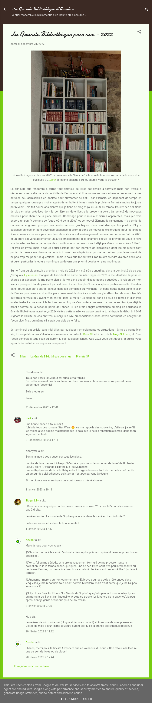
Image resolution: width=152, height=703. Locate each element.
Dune (52, 179)
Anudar (30, 540)
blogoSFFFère (121, 334)
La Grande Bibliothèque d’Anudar (42, 9)
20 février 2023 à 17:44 (40, 657)
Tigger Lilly (32, 500)
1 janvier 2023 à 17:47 (39, 529)
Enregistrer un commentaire (31, 666)
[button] (139, 32)
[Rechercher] (146, 10)
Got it (88, 699)
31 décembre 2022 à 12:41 (42, 407)
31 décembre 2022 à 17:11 (42, 440)
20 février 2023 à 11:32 (40, 631)
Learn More (70, 699)
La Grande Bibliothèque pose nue (51, 356)
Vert (28, 418)
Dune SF (88, 334)
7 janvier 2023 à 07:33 (39, 605)
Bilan (23, 356)
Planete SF (82, 356)
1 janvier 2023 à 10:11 (39, 489)
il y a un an (31, 275)
